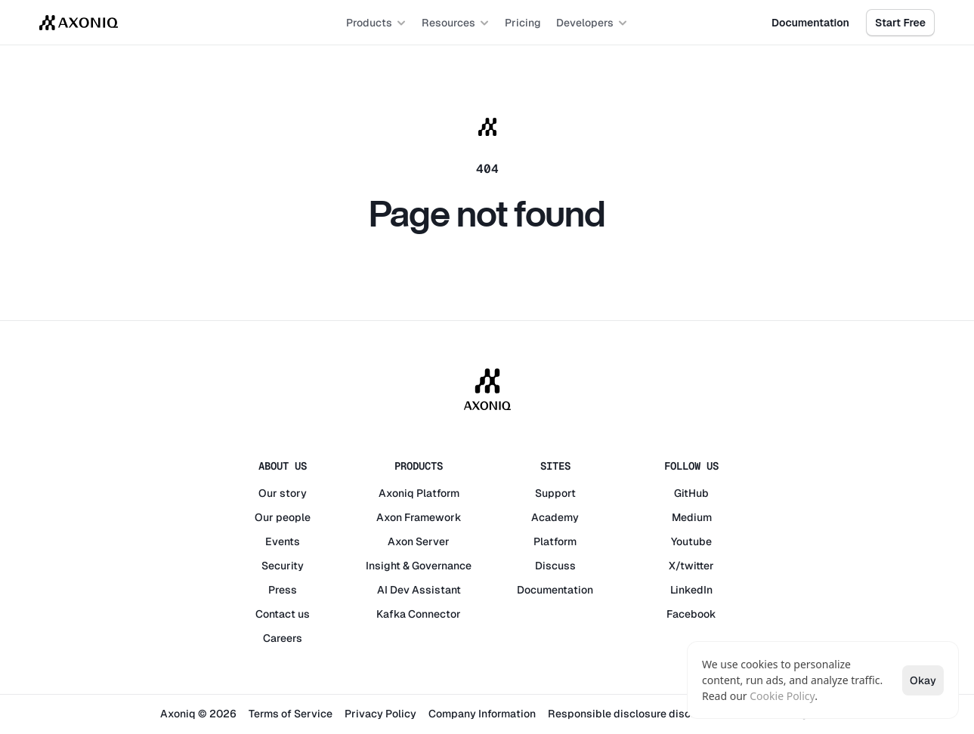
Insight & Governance (419, 565)
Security (282, 565)
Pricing (523, 22)
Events (282, 541)
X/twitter (691, 565)
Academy (555, 517)
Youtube (691, 541)
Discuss (555, 565)
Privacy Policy (380, 713)
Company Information (482, 713)
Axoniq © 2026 (198, 713)
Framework (433, 517)
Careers (282, 638)
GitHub (691, 493)
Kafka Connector (418, 614)
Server (433, 541)
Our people (283, 517)
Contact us (282, 614)
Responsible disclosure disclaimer (635, 713)
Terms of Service (290, 713)
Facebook (691, 614)
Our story (282, 493)
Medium (692, 517)
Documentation (555, 590)
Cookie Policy (782, 696)
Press (282, 590)
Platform (437, 493)
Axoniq (396, 493)
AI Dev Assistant (419, 590)
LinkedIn (691, 590)
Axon (389, 517)
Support (555, 493)
